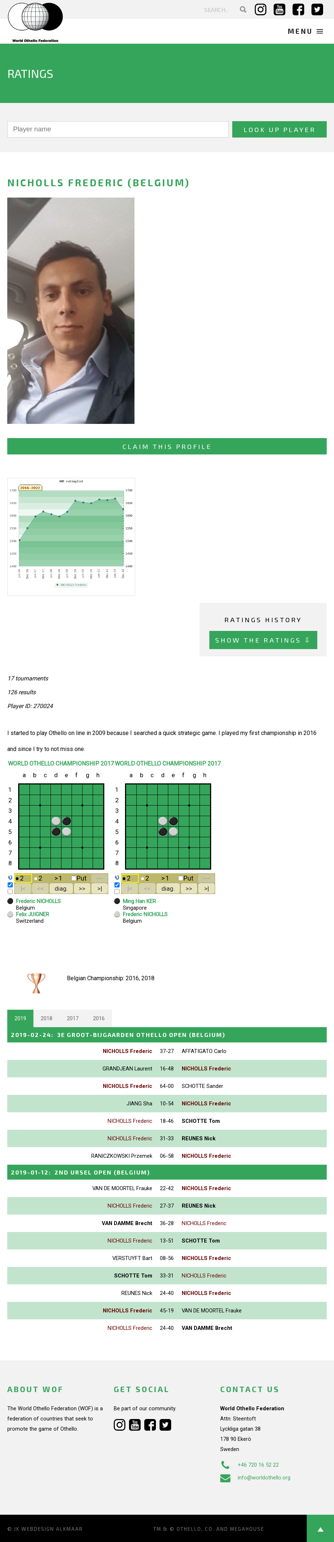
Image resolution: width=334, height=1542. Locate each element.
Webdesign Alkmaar (52, 1529)
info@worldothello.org (255, 1477)
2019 (20, 1018)
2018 (46, 1018)
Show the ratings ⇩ (263, 640)
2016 (99, 1018)
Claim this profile (167, 446)
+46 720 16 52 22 (249, 1465)
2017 (73, 1018)
